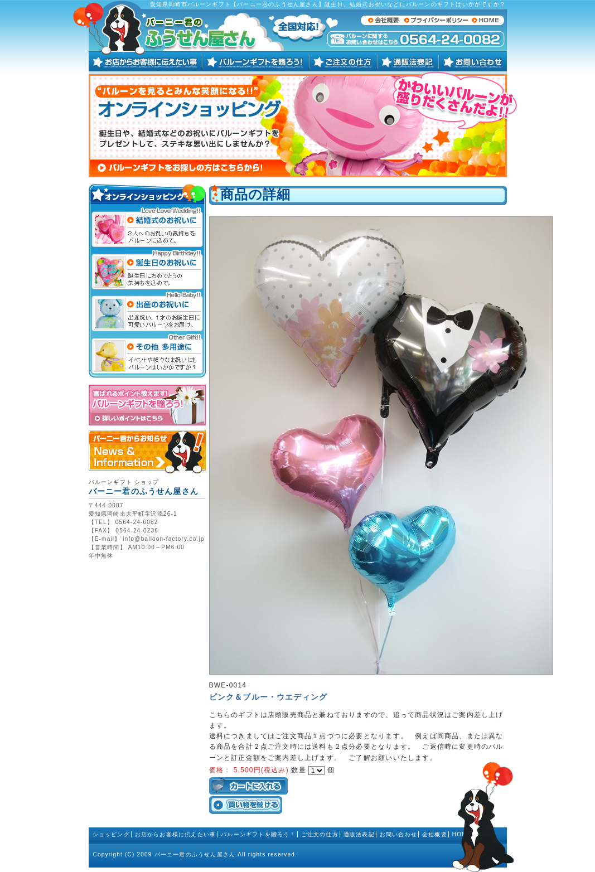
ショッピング (111, 834)
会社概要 (434, 834)
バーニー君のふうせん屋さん (195, 854)
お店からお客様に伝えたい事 (175, 834)
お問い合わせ (398, 834)
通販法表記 (359, 834)
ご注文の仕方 (319, 834)
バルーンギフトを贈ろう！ (258, 834)
